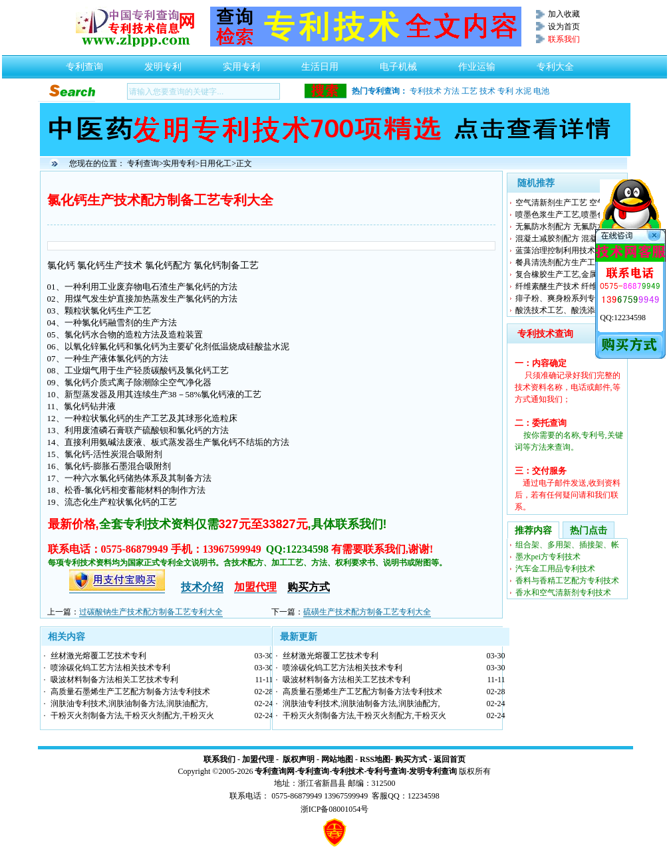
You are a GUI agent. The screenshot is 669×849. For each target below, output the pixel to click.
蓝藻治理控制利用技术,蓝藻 (564, 250)
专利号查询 (386, 771)
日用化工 (215, 163)
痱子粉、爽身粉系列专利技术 (567, 298)
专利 (505, 91)
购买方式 (411, 759)
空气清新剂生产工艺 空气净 (564, 202)
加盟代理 (258, 759)
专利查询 (84, 63)
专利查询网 (275, 771)
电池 (541, 91)
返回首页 (450, 759)
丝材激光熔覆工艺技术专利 (98, 655)
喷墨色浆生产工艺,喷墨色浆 (564, 214)
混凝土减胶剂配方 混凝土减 (564, 238)
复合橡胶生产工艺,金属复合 (564, 274)
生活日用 (319, 63)
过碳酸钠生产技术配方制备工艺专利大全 (151, 611)
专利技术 (426, 91)
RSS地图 (375, 759)
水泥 (523, 91)
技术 (487, 91)
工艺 (469, 91)
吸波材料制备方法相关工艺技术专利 (114, 679)
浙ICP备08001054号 (335, 809)
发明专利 (163, 63)
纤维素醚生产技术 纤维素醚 (564, 286)
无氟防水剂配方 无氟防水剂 (564, 226)
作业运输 (476, 63)
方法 (452, 91)
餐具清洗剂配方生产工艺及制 (567, 262)
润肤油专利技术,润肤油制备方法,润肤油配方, (129, 703)
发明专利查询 (433, 771)
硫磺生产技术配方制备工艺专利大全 (367, 611)
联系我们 (219, 759)
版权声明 (299, 759)
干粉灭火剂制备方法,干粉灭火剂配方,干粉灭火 (132, 715)
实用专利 (241, 63)
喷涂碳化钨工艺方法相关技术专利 (110, 667)
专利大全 (555, 63)
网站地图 (337, 759)
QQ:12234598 (623, 317)
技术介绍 (202, 587)
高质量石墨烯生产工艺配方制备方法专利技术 (130, 691)
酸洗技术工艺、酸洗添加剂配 (567, 310)
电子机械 (398, 63)
